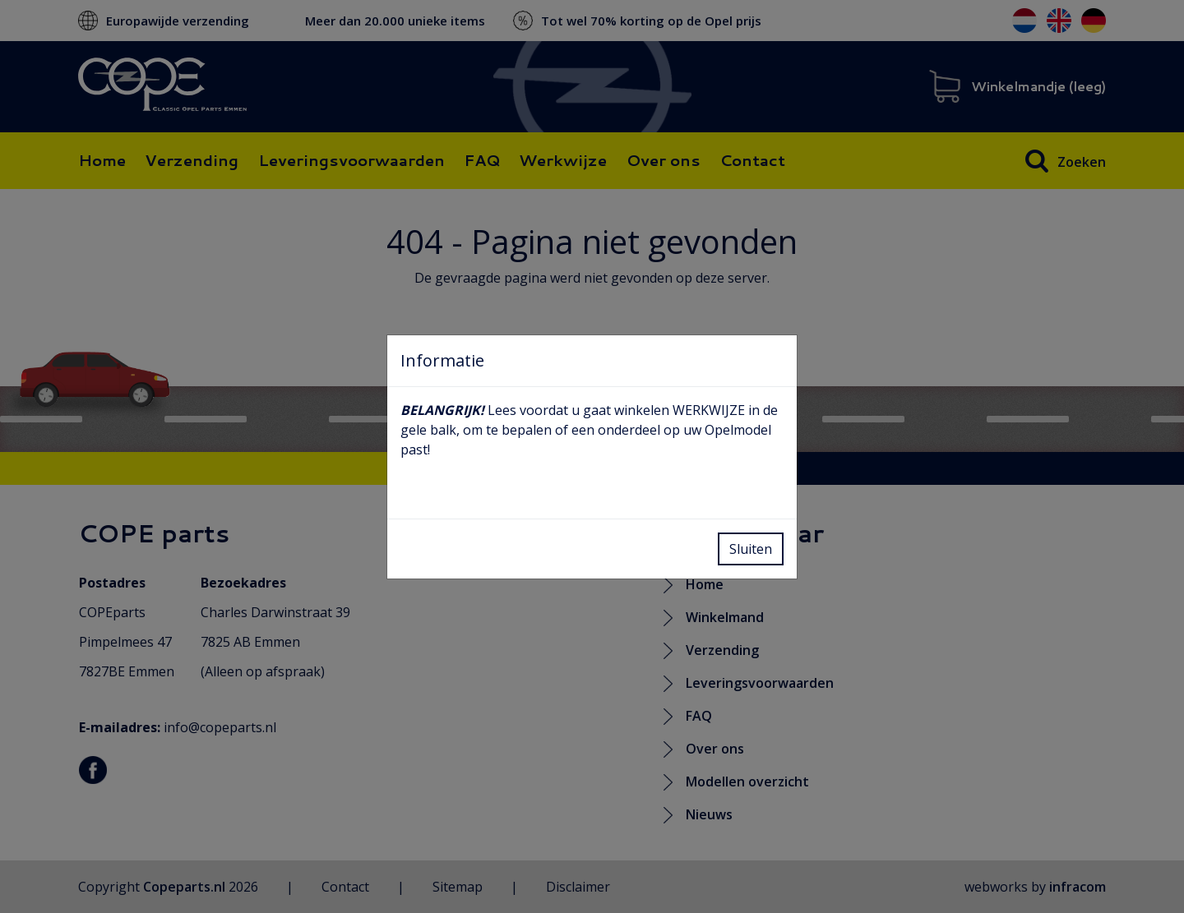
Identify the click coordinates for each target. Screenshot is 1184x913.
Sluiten (750, 549)
